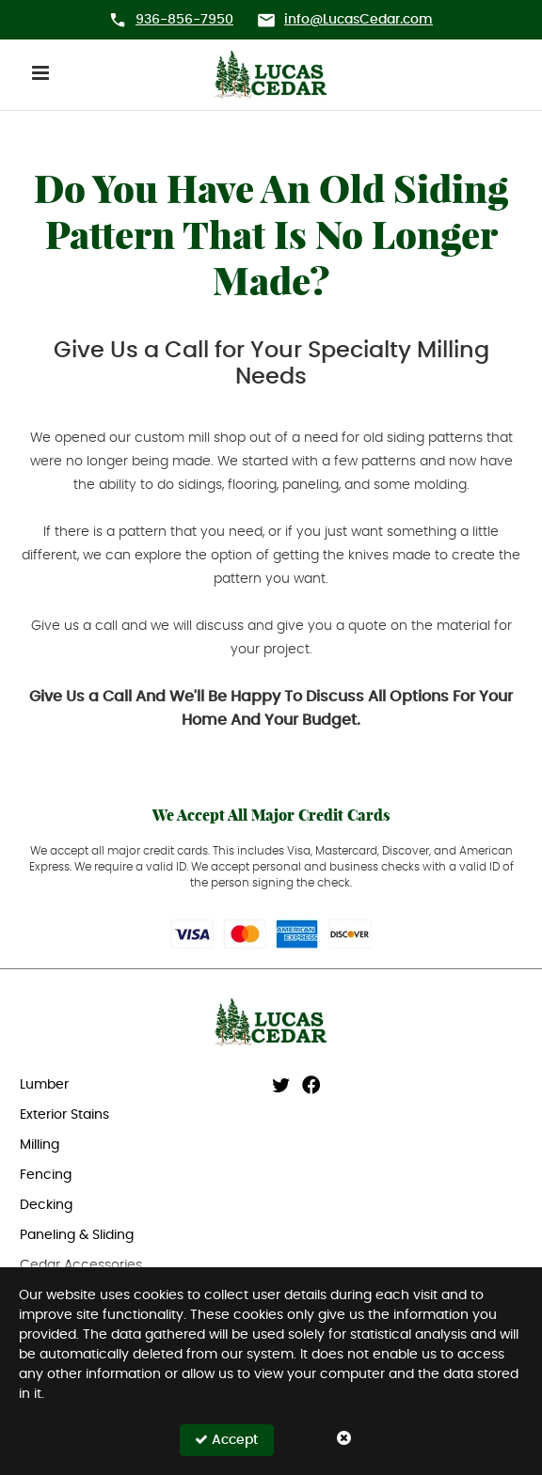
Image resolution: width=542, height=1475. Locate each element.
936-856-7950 (184, 19)
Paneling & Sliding (77, 1235)
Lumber (44, 1084)
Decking (46, 1205)
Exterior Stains (64, 1115)
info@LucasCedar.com (358, 19)
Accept (226, 1440)
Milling (39, 1145)
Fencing (46, 1175)
